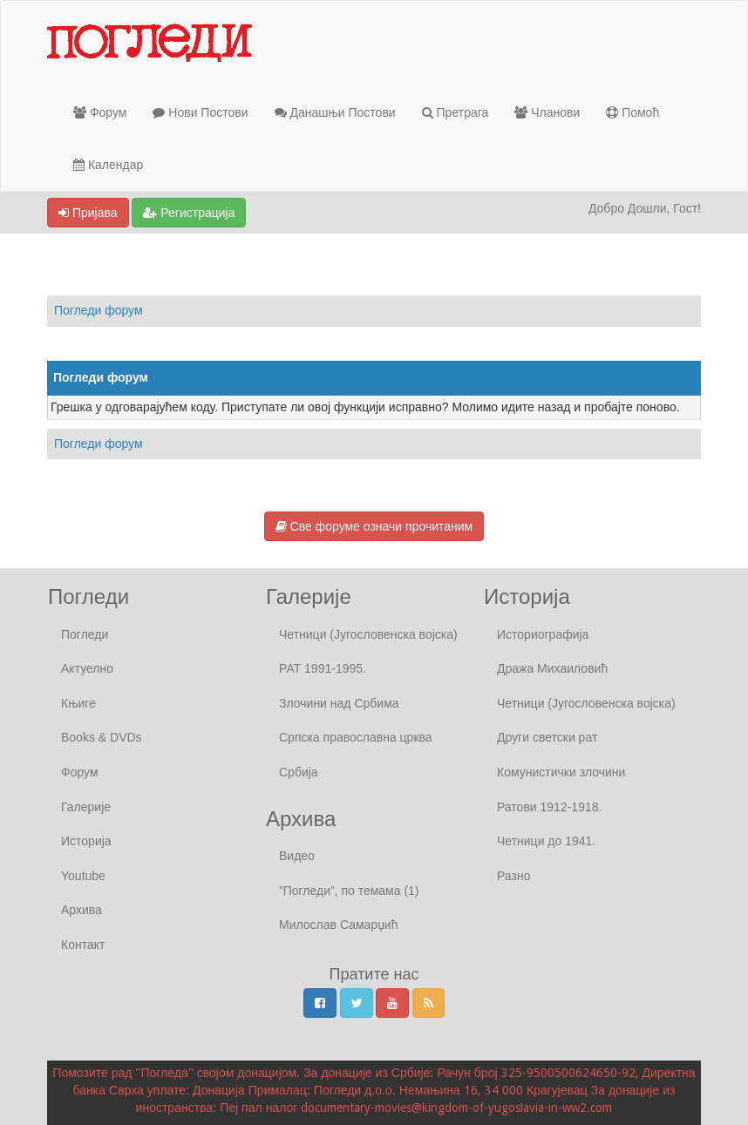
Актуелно (87, 668)
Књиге (78, 703)
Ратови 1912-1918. (549, 807)
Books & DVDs (101, 737)
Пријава (88, 213)
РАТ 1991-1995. (322, 668)
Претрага (455, 112)
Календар (108, 165)
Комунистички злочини (561, 772)
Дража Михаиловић (552, 668)
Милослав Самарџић (338, 925)
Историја (86, 841)
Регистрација (189, 213)
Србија (298, 772)
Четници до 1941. (546, 841)
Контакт (83, 945)
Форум (99, 112)
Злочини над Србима (339, 703)
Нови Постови (200, 112)
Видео (297, 856)
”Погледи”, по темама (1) (349, 891)
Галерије (86, 807)
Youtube (83, 876)
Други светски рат (547, 737)
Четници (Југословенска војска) (368, 634)
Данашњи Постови (335, 112)
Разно (513, 876)
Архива (81, 910)
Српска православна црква (355, 737)
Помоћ (632, 112)
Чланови (547, 112)
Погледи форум (98, 310)
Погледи (84, 634)
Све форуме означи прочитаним (374, 526)
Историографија (542, 634)
